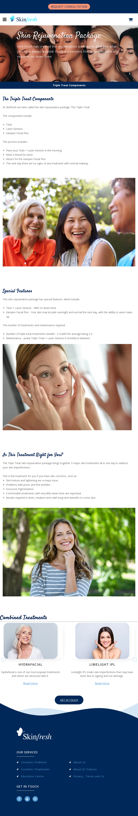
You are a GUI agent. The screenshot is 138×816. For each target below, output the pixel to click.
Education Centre (32, 776)
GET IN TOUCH (69, 700)
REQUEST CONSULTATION (69, 7)
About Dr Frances (85, 769)
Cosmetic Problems (34, 762)
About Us (79, 762)
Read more (30, 683)
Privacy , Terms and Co (88, 776)
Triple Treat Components (69, 85)
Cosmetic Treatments (35, 769)
